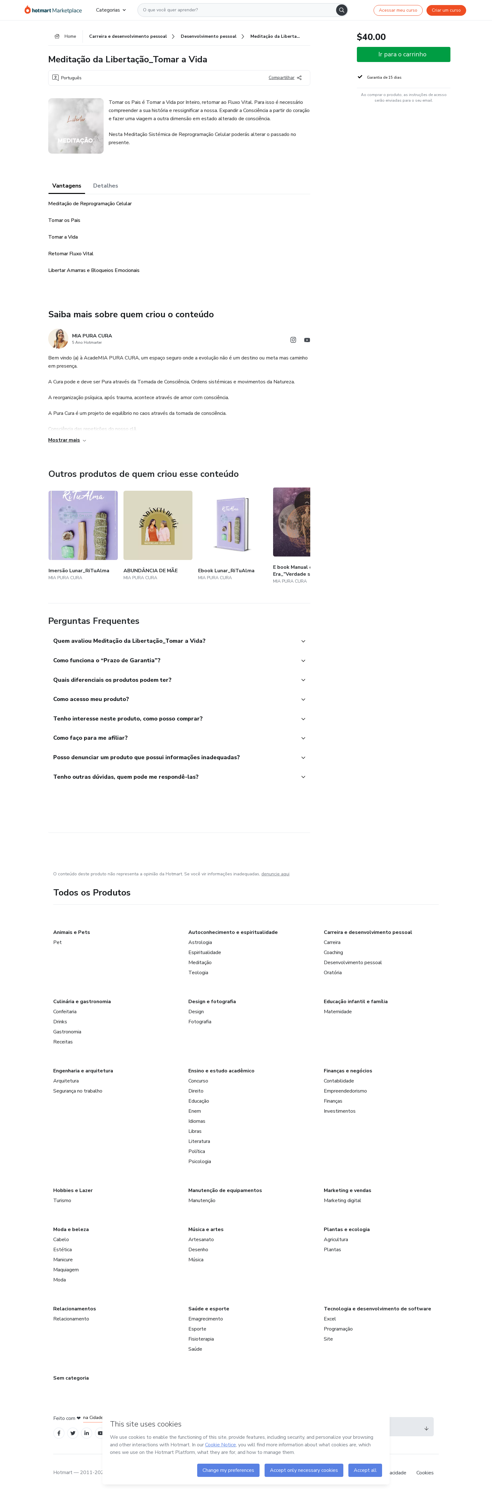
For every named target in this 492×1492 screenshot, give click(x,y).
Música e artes (206, 1229)
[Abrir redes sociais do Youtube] (307, 341)
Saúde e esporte (208, 1308)
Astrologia (200, 942)
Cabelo (61, 1239)
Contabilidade (339, 1080)
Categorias (111, 10)
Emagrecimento (205, 1318)
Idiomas (196, 1121)
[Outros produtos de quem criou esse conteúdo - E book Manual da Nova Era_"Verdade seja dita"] (307, 536)
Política (196, 1151)
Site (328, 1339)
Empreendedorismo (345, 1091)
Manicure (63, 1259)
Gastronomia (67, 1031)
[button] (172, 641)
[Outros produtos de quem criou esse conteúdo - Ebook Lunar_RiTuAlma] (232, 536)
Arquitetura (66, 1080)
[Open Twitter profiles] (73, 1433)
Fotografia (199, 1021)
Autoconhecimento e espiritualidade (233, 932)
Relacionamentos (74, 1308)
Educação (198, 1101)
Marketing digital (342, 1200)
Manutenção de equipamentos (225, 1190)
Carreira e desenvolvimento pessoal (368, 932)
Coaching (333, 952)
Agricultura (336, 1239)
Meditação (200, 962)
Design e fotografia (212, 1001)
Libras (195, 1131)
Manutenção (201, 1200)
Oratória (333, 972)
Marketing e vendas (347, 1190)
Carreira (332, 942)
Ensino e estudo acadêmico (221, 1070)
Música (195, 1259)
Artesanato (201, 1239)
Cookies (425, 1472)
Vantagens (66, 185)
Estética (62, 1249)
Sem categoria (71, 1378)
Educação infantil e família (356, 1001)
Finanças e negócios (348, 1070)
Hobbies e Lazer (73, 1190)
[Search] (341, 10)
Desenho (198, 1249)
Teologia (198, 972)
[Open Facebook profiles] (58, 1433)
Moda (59, 1279)
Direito (195, 1091)
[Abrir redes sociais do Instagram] (293, 341)
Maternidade (338, 1011)
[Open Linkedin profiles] (86, 1433)
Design (196, 1011)
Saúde (195, 1349)
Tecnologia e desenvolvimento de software (377, 1308)
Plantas (332, 1249)
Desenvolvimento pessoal (353, 962)
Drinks (60, 1021)
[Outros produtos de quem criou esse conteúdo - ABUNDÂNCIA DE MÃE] (158, 536)
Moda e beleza (71, 1229)
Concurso (198, 1080)
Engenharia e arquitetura (83, 1070)
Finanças (333, 1101)
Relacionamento (71, 1318)
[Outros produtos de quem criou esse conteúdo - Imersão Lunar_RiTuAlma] (83, 536)
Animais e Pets (71, 932)
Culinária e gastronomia (82, 1001)
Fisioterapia (201, 1339)
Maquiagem (66, 1269)
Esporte (197, 1328)
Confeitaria (65, 1011)
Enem (194, 1111)
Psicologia (199, 1161)
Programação (338, 1328)
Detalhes (105, 185)
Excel (330, 1318)
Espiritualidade (204, 952)
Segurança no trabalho (77, 1091)
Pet (57, 942)
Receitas (63, 1041)
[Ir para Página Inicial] (55, 10)
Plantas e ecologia (347, 1229)
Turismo (62, 1200)
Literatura (199, 1141)
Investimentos (340, 1111)
